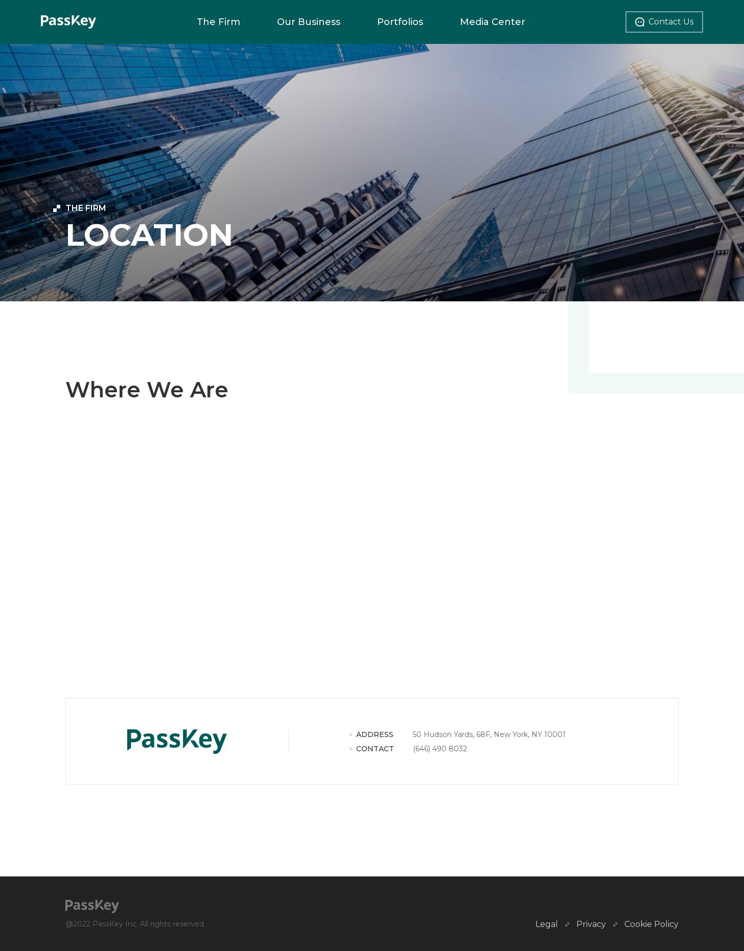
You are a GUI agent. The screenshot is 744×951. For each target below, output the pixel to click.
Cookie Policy (651, 924)
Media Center (492, 22)
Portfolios (400, 22)
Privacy (591, 924)
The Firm (218, 22)
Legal (547, 924)
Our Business (308, 22)
